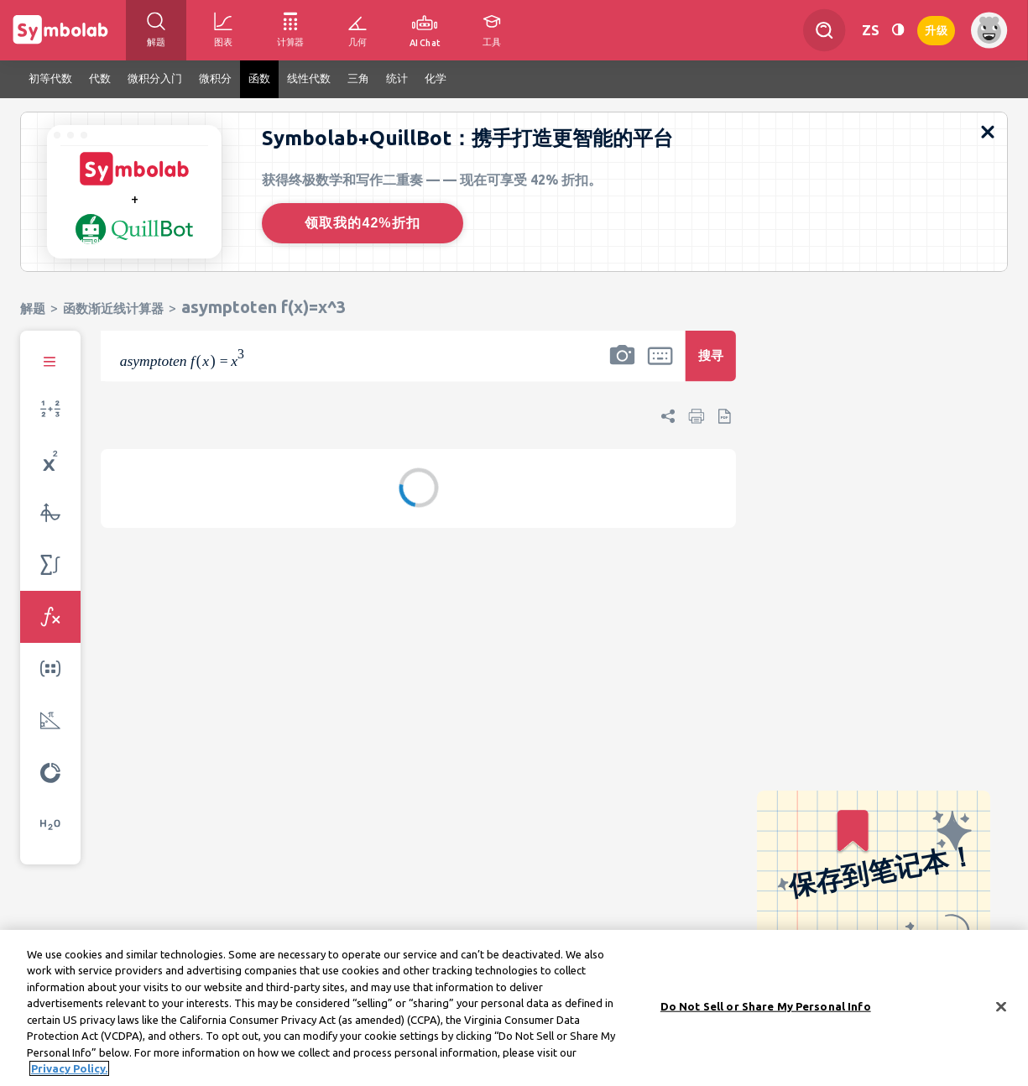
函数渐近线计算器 (113, 308)
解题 (32, 308)
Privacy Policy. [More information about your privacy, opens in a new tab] (69, 1071)
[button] (621, 367)
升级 (936, 29)
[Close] (1001, 1008)
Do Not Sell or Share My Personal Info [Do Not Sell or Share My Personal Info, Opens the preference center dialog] (765, 1009)
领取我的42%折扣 (362, 223)
